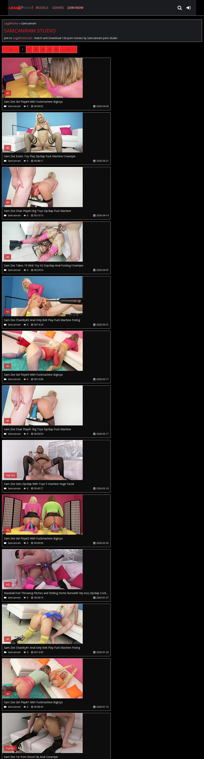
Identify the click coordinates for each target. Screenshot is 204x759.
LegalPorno (11, 23)
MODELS (37, 8)
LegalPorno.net (15, 7)
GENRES (53, 8)
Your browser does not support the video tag (42, 80)
